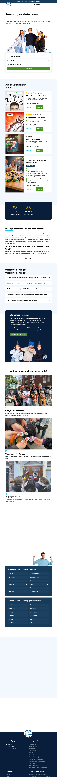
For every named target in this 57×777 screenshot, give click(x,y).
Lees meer (27, 258)
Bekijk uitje (29, 107)
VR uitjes (32, 763)
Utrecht (32, 584)
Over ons (8, 774)
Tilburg (32, 622)
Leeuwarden (33, 615)
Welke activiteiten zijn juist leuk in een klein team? (28, 289)
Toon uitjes (28, 68)
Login (37, 4)
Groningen (12, 588)
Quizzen (31, 752)
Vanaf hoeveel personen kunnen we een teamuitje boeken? (28, 277)
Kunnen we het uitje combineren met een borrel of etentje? (28, 295)
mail (29, 322)
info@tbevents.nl (12, 748)
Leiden (32, 619)
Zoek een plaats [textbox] (15, 56)
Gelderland (12, 584)
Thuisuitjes (32, 754)
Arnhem (11, 619)
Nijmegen (11, 615)
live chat (22, 322)
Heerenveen (33, 612)
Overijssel (33, 580)
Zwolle (32, 605)
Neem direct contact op (18, 334)
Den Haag (11, 622)
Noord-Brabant (34, 573)
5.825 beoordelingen (34, 1)
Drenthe (11, 573)
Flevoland (12, 577)
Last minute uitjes (34, 757)
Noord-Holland (34, 577)
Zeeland (32, 588)
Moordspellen (33, 765)
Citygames (32, 744)
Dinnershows (33, 748)
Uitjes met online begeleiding (38, 767)
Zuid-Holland (34, 591)
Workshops (32, 750)
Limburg (11, 591)
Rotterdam (12, 608)
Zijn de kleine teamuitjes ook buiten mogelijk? (28, 301)
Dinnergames (33, 746)
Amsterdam (12, 605)
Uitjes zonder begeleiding (37, 761)
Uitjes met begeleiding (36, 759)
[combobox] (28, 56)
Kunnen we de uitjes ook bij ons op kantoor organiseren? (28, 283)
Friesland (11, 580)
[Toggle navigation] (51, 4)
